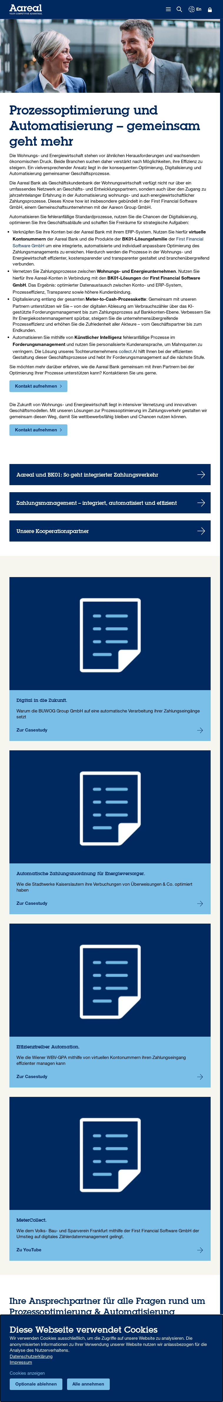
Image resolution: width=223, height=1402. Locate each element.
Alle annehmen (88, 1384)
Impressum (21, 1362)
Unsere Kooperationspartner (110, 531)
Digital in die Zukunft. (110, 659)
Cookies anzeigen (27, 1373)
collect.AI (128, 351)
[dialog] (111, 1358)
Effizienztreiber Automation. (110, 1005)
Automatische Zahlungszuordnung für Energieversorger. (110, 832)
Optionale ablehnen (36, 1384)
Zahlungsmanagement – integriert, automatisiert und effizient (110, 502)
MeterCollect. (110, 1179)
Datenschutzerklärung (31, 1356)
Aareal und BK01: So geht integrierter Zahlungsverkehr (110, 474)
